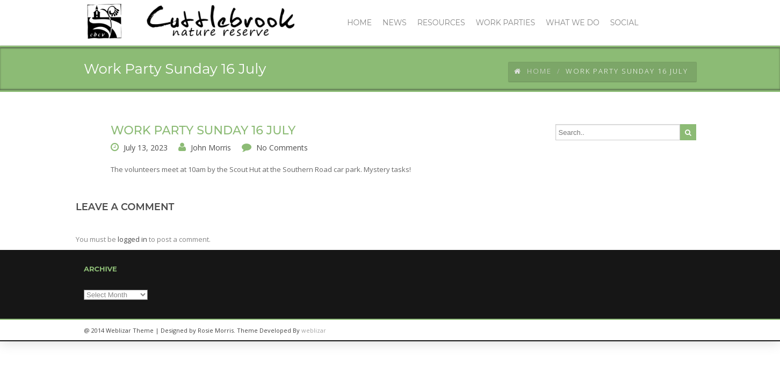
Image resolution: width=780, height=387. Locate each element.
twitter (658, 330)
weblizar (313, 330)
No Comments (282, 147)
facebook (683, 330)
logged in (132, 239)
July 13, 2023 (146, 147)
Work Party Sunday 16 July (203, 130)
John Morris (211, 147)
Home (533, 71)
